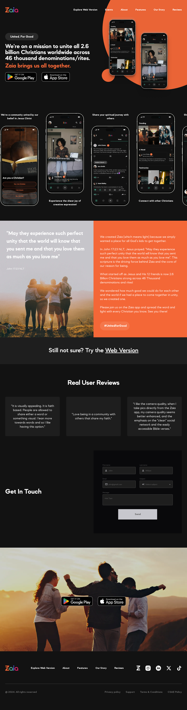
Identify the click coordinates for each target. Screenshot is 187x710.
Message (106, 492)
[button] (156, 484)
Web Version (121, 351)
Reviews (177, 10)
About (124, 10)
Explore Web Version (85, 10)
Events (109, 10)
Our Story (159, 10)
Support (130, 692)
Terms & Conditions (151, 692)
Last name (143, 465)
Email (105, 479)
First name (106, 465)
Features (140, 10)
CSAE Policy (175, 692)
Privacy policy (113, 692)
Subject (142, 479)
